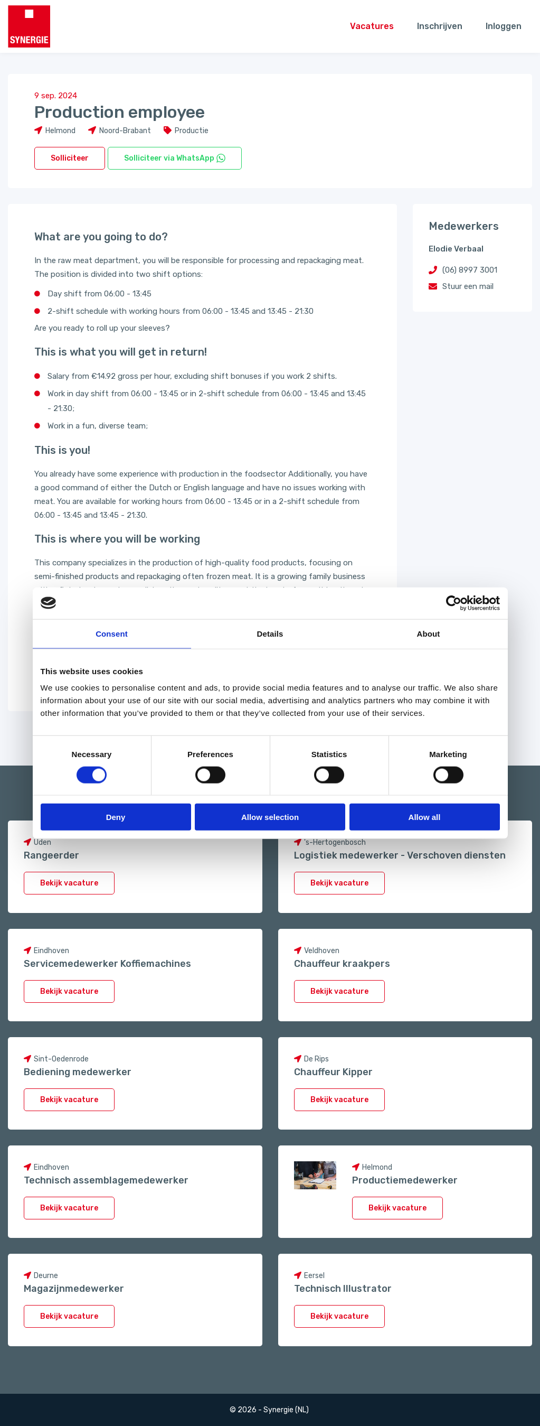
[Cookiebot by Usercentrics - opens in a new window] (454, 603)
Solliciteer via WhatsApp (174, 158)
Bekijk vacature (69, 883)
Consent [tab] (112, 633)
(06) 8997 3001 (469, 270)
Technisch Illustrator (343, 1288)
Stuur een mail (468, 286)
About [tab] (428, 633)
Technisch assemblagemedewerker (106, 1180)
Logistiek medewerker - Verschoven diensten (400, 855)
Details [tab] (270, 633)
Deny (116, 817)
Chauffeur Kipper (333, 1072)
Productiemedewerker (405, 1180)
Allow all (425, 817)
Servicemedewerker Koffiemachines (107, 964)
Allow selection (270, 817)
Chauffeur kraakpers (342, 964)
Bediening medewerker (77, 1072)
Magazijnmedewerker (74, 1288)
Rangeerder (51, 855)
